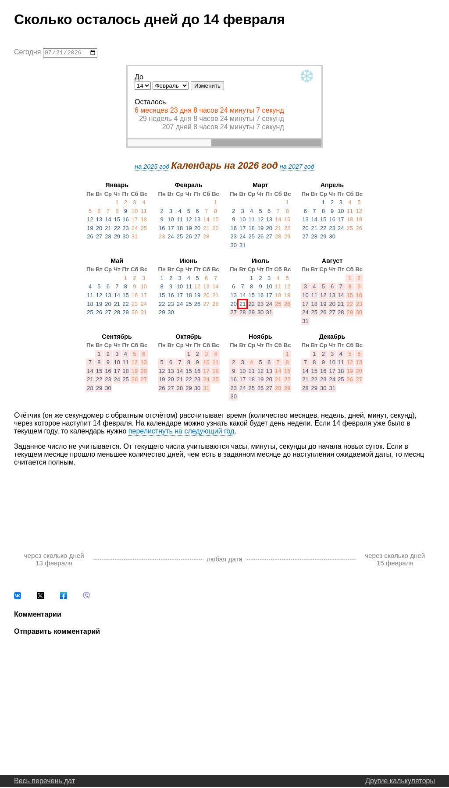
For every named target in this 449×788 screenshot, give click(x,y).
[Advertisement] (224, 501)
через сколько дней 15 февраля (395, 560)
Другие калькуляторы (400, 781)
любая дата (224, 560)
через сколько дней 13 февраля (54, 560)
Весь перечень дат (44, 781)
